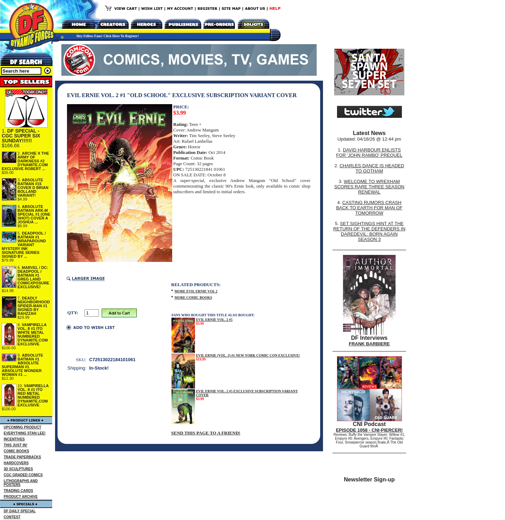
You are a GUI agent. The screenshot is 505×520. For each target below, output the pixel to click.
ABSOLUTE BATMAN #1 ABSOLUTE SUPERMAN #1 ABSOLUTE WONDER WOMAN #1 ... (22, 365)
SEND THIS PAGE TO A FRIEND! (205, 432)
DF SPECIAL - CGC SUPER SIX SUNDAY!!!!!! (21, 135)
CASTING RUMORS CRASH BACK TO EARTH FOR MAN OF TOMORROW (369, 208)
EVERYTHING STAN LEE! (25, 433)
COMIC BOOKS (16, 451)
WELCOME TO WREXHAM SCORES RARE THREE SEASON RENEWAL (369, 187)
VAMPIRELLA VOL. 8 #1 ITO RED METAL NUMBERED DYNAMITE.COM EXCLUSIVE (33, 395)
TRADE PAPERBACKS (22, 457)
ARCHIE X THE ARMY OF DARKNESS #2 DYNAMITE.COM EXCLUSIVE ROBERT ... (25, 161)
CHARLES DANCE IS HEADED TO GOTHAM (371, 168)
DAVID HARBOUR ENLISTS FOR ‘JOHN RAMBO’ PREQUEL (369, 152)
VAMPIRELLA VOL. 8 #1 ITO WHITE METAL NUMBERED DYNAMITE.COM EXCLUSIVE (33, 334)
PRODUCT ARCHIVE (21, 497)
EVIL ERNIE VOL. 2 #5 (214, 320)
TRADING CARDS (18, 491)
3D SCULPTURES (18, 469)
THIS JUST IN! (15, 445)
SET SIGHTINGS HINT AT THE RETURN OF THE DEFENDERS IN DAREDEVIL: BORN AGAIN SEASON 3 (369, 231)
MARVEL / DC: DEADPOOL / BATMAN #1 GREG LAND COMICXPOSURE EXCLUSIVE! (33, 277)
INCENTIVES (14, 439)
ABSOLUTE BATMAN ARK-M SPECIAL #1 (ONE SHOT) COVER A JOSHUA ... (34, 214)
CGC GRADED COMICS (23, 475)
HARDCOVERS (16, 463)
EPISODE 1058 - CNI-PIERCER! (369, 430)
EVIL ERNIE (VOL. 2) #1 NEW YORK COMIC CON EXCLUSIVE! (248, 355)
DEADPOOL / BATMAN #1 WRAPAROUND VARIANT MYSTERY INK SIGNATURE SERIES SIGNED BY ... (24, 244)
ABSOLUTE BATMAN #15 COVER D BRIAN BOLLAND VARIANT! (33, 187)
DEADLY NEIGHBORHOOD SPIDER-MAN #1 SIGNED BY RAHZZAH (34, 306)
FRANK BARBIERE (369, 343)
